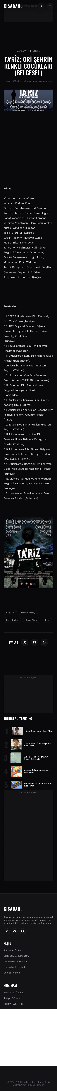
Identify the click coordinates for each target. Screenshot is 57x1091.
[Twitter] (24, 642)
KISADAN (12, 6)
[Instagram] (22, 931)
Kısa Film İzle (12, 620)
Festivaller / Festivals (15, 967)
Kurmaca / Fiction (13, 950)
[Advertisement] (28, 1037)
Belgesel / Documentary (16, 955)
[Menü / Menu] (50, 6)
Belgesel (35, 51)
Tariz (47, 620)
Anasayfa (22, 51)
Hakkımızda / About (14, 992)
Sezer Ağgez (32, 620)
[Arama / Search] (41, 6)
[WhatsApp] (44, 642)
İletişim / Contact (13, 998)
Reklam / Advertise (14, 1003)
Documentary (28, 612)
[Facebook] (34, 642)
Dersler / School (12, 972)
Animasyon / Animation (16, 961)
